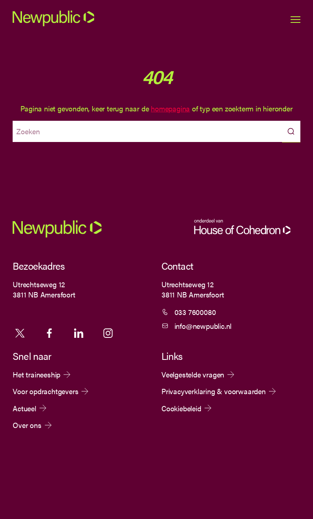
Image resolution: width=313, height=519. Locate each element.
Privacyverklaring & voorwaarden (213, 391)
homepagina (170, 108)
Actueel (24, 408)
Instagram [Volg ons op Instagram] (108, 333)
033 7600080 (195, 312)
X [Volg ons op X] (20, 333)
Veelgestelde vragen (192, 374)
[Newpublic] (53, 25)
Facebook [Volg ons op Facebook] (49, 333)
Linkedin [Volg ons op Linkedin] (78, 333)
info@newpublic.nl (203, 326)
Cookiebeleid (181, 408)
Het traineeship (36, 374)
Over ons (27, 425)
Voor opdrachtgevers (45, 391)
